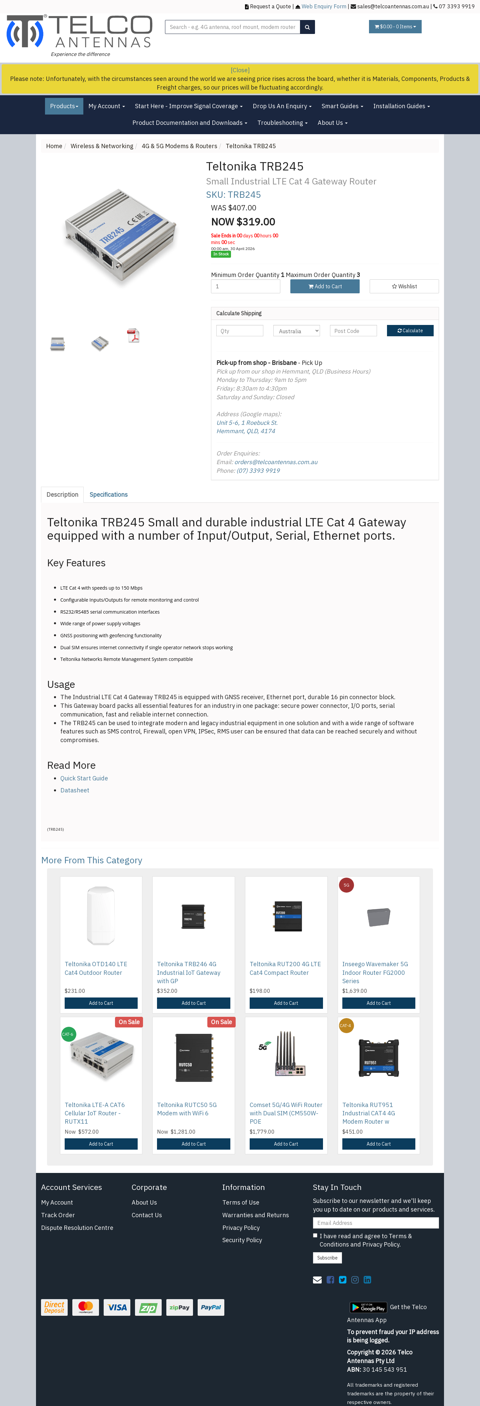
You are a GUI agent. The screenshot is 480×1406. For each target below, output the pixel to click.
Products (64, 106)
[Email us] (317, 1279)
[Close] (240, 70)
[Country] (296, 330)
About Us (333, 123)
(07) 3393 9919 (258, 470)
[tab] (62, 495)
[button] (404, 286)
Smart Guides (342, 106)
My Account (106, 106)
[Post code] (353, 330)
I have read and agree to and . (362, 1240)
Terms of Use (240, 1202)
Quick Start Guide (84, 778)
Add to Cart (325, 286)
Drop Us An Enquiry (282, 106)
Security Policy (242, 1240)
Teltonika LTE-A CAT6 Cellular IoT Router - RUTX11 (95, 1113)
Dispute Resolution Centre (77, 1228)
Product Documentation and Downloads (189, 123)
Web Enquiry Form (324, 6)
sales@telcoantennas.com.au (393, 6)
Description (62, 494)
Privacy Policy (241, 1228)
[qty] (239, 330)
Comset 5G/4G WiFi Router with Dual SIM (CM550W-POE (286, 1113)
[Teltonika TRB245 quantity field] (245, 286)
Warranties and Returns (255, 1215)
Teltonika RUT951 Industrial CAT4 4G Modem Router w (368, 1113)
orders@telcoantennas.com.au (275, 462)
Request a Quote (270, 6)
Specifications (109, 494)
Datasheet (74, 790)
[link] (330, 1279)
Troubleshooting (282, 123)
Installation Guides (401, 106)
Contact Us (147, 1215)
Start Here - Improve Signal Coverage (189, 106)
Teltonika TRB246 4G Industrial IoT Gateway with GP (188, 972)
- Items (395, 27)
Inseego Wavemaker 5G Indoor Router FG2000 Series (375, 972)
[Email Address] (376, 1223)
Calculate (410, 331)
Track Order (58, 1215)
